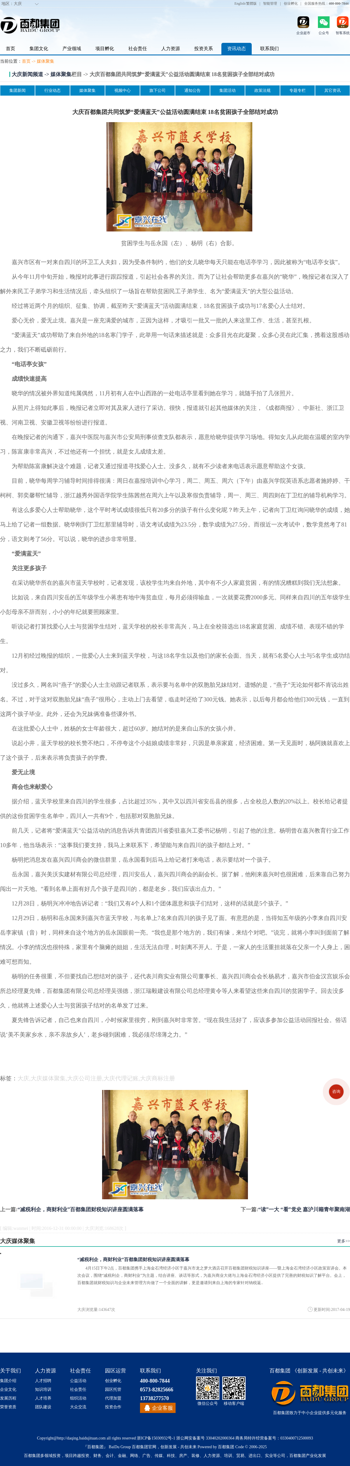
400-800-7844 (155, 1381)
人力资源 (170, 48)
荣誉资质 (8, 1407)
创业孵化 (291, 3)
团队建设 (43, 1407)
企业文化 (8, 1389)
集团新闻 (17, 90)
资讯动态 (236, 48)
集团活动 (227, 90)
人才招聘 (43, 1381)
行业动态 (52, 90)
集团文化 (38, 48)
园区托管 (113, 1389)
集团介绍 (8, 1381)
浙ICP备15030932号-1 (156, 1438)
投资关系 (203, 48)
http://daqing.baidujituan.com (81, 1438)
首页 (10, 48)
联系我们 (269, 48)
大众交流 (78, 1407)
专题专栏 (297, 90)
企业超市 (303, 33)
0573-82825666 (156, 1390)
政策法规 (262, 90)
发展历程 (8, 1398)
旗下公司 (157, 90)
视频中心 (122, 90)
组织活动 (78, 1398)
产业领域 (71, 48)
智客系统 (343, 33)
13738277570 (154, 1398)
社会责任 (137, 48)
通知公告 (192, 90)
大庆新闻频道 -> (31, 74)
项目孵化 (104, 48)
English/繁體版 (246, 3)
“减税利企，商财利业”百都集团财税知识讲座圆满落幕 (81, 1209)
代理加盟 (113, 1398)
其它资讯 (332, 90)
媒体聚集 (45, 61)
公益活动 (78, 1381)
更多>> (343, 1241)
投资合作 (113, 1407)
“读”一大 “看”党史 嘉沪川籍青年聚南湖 (304, 1209)
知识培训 (43, 1389)
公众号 (323, 33)
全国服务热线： (326, 3)
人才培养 (43, 1398)
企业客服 (162, 1408)
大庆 (18, 3)
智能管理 (270, 3)
